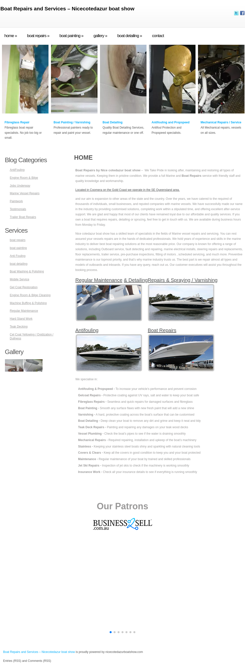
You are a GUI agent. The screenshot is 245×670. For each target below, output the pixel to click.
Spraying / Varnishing (194, 280)
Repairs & (159, 280)
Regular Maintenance (24, 311)
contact (158, 36)
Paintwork (16, 201)
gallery (100, 36)
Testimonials (18, 209)
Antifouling (86, 330)
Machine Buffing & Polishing (28, 303)
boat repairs (38, 36)
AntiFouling (17, 170)
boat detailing (129, 36)
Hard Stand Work (21, 318)
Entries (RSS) (12, 661)
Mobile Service (19, 279)
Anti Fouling (17, 256)
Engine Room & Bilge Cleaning (30, 295)
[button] (111, 632)
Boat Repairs (162, 330)
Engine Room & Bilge (24, 177)
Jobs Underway (20, 185)
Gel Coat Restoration (24, 287)
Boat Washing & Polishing (27, 271)
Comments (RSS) (39, 661)
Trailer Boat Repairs (23, 217)
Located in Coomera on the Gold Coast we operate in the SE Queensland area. (127, 190)
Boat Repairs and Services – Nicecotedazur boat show (67, 8)
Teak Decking (19, 326)
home (10, 36)
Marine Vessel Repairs (25, 193)
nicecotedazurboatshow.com (124, 652)
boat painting (71, 36)
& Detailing (136, 280)
